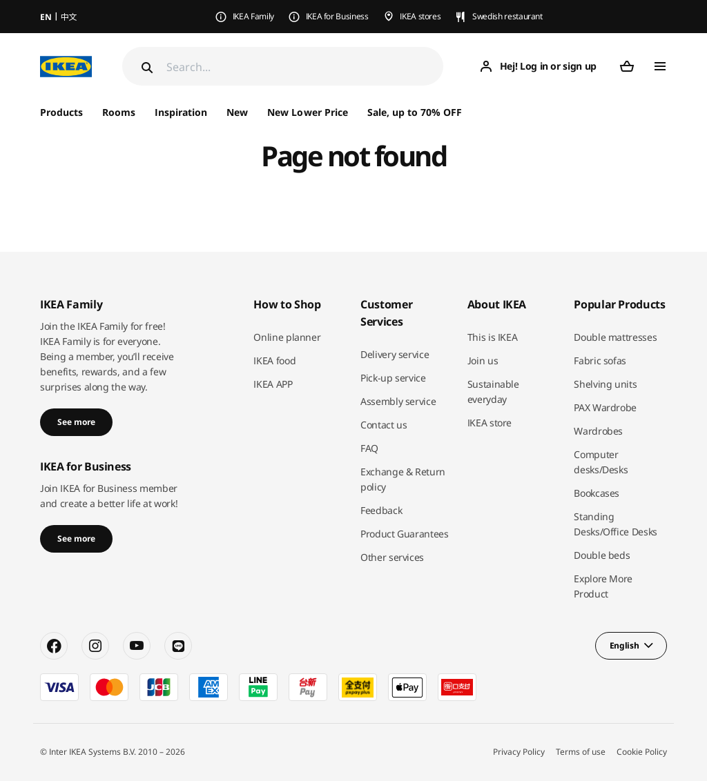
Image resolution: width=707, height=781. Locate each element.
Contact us (383, 424)
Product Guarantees (404, 533)
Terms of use (581, 752)
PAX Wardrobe (605, 407)
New (237, 112)
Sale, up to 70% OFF (414, 112)
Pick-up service (393, 377)
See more (76, 422)
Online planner (286, 337)
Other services (392, 557)
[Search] (304, 66)
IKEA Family (253, 16)
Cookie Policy (642, 752)
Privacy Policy (519, 752)
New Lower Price (307, 112)
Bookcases (596, 493)
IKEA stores (420, 16)
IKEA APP (272, 383)
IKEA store (489, 422)
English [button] (624, 645)
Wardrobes (598, 430)
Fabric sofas (600, 360)
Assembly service (398, 401)
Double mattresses (615, 337)
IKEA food (274, 360)
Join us (482, 360)
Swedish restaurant (507, 16)
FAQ (369, 448)
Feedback (381, 510)
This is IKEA (492, 337)
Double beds (602, 555)
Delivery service (394, 354)
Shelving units (605, 383)
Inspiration (181, 112)
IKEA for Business (337, 16)
